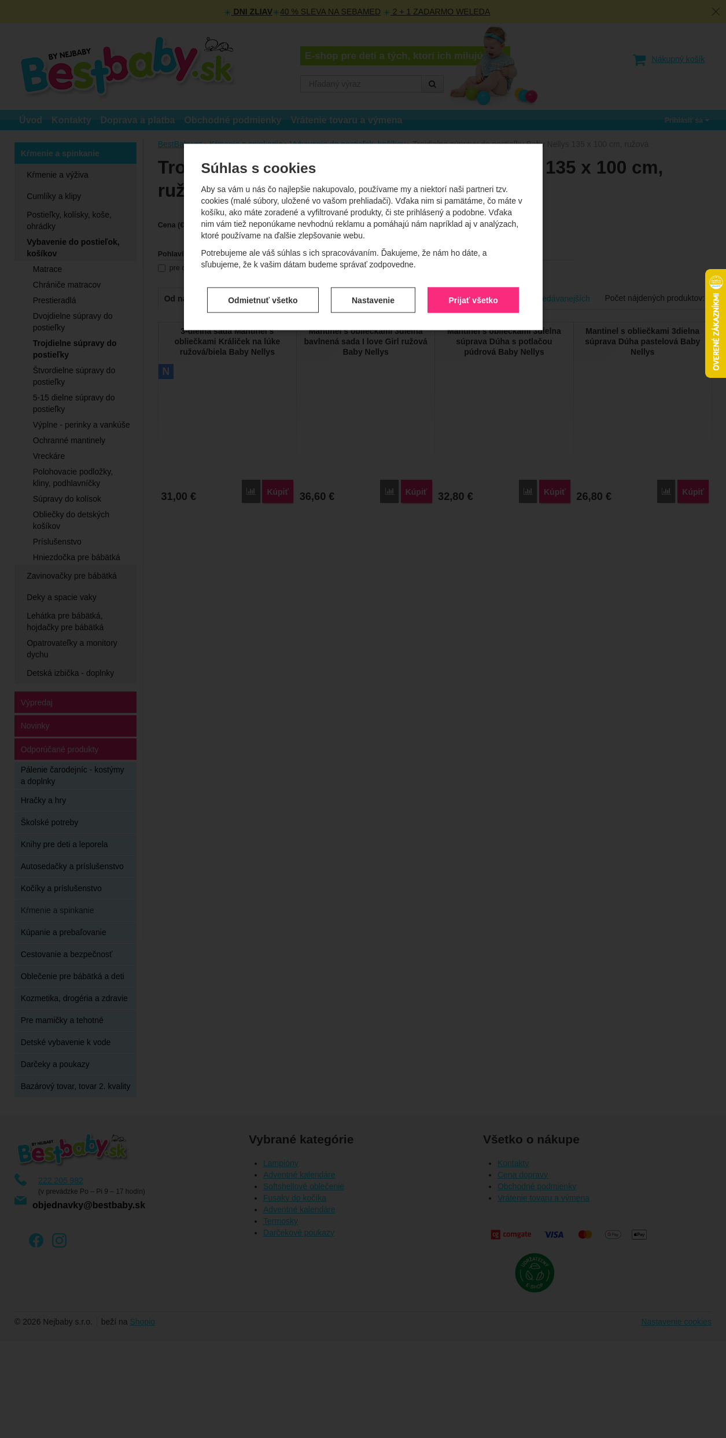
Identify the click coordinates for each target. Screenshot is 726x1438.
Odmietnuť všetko (262, 240)
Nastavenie (373, 240)
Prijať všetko (472, 240)
